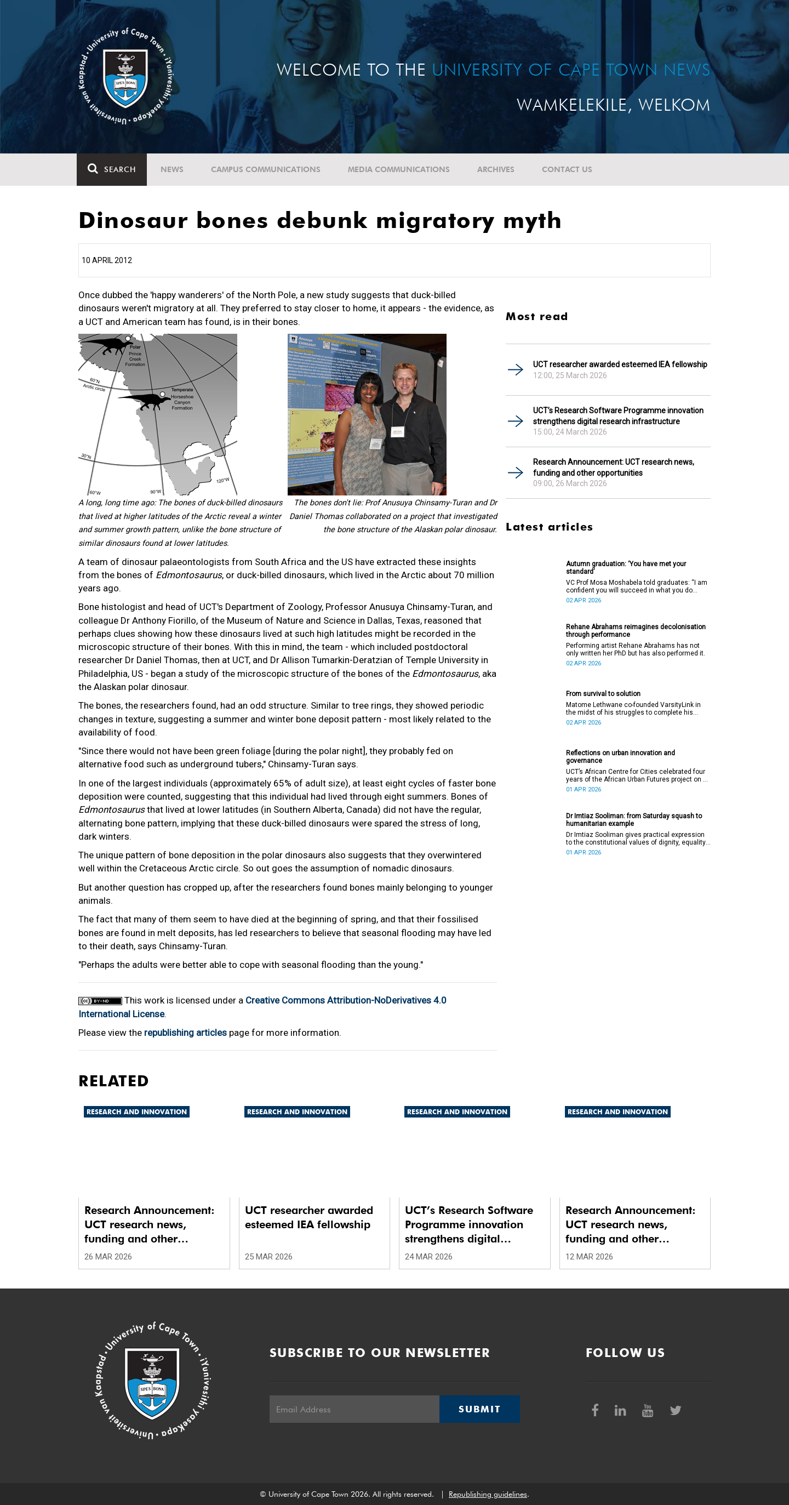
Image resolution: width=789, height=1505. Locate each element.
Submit (479, 1409)
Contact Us (569, 169)
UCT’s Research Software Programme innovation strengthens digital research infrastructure (618, 416)
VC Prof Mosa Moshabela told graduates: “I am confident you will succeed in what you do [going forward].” (636, 586)
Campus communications (267, 169)
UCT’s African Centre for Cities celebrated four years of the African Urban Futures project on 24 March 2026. (638, 775)
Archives (497, 169)
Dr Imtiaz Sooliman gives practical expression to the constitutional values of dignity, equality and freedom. (636, 838)
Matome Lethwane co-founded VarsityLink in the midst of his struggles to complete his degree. (633, 708)
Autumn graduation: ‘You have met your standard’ (626, 567)
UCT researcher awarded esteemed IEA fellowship (620, 364)
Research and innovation (137, 1112)
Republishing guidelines (488, 1494)
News (173, 169)
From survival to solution (603, 694)
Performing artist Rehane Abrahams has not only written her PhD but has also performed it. (635, 649)
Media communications (400, 169)
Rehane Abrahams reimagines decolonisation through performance (636, 631)
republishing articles (185, 1032)
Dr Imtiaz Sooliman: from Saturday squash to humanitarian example (634, 820)
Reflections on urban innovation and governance (620, 757)
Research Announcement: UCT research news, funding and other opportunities (613, 467)
